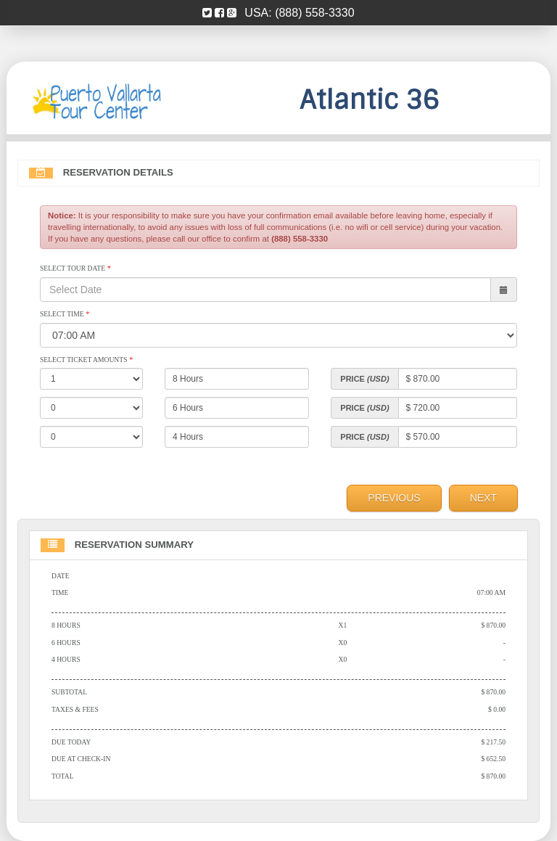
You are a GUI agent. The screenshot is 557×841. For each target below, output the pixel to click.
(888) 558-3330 (314, 13)
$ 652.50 (493, 759)
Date (60, 576)
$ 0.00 (497, 709)
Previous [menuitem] (394, 498)
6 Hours (66, 643)
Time (59, 592)
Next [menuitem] (483, 498)
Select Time (64, 314)
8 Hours (66, 625)
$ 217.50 (493, 742)
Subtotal (69, 692)
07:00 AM (491, 592)
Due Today (71, 742)
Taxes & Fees (75, 709)
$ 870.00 (493, 625)
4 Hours (66, 659)
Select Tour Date (75, 268)
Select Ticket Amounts (86, 360)
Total (62, 776)
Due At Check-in (80, 759)
